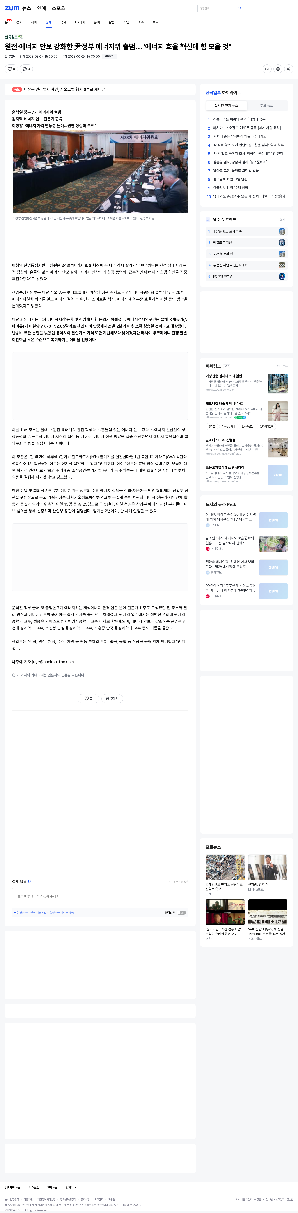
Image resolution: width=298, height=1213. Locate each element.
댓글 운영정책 (180, 881)
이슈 (141, 22)
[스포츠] (58, 8)
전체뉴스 (52, 1187)
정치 (19, 22)
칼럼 (111, 22)
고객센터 (98, 1199)
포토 (155, 22)
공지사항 (85, 1199)
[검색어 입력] (220, 8)
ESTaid (12, 1210)
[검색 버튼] (239, 8)
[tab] (226, 105)
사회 (34, 22)
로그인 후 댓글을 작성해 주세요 (38, 896)
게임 (126, 22)
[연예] (41, 8)
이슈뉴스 (34, 1187)
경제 (49, 22)
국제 (63, 22)
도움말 (111, 1199)
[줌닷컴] (12, 8)
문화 (97, 22)
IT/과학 (80, 22)
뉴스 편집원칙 (12, 1199)
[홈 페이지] (26, 8)
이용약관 (28, 1199)
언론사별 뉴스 (12, 1187)
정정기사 (71, 1187)
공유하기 (112, 698)
